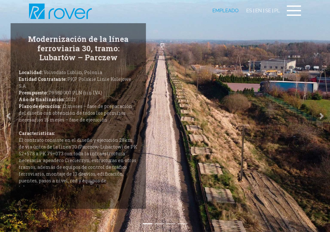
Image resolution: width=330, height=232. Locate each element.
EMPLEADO (225, 11)
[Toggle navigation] (294, 10)
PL (277, 11)
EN (258, 11)
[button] (322, 116)
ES (249, 11)
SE (268, 11)
